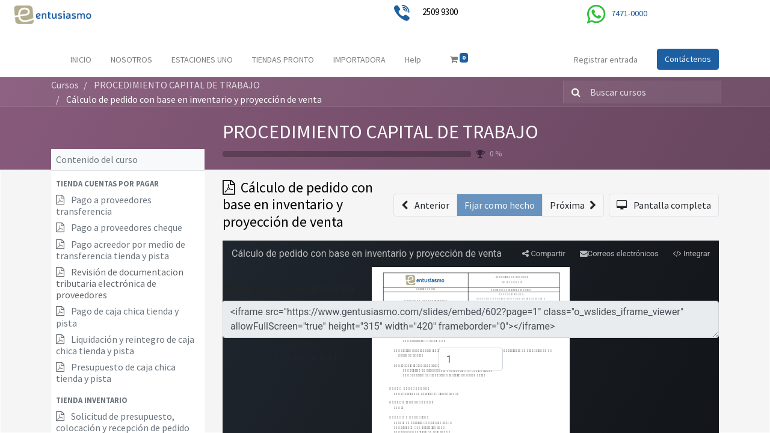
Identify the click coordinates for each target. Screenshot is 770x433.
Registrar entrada (606, 59)
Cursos (65, 85)
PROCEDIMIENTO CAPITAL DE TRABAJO (380, 132)
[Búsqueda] (574, 92)
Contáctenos (688, 59)
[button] (128, 184)
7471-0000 (629, 13)
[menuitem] (81, 60)
